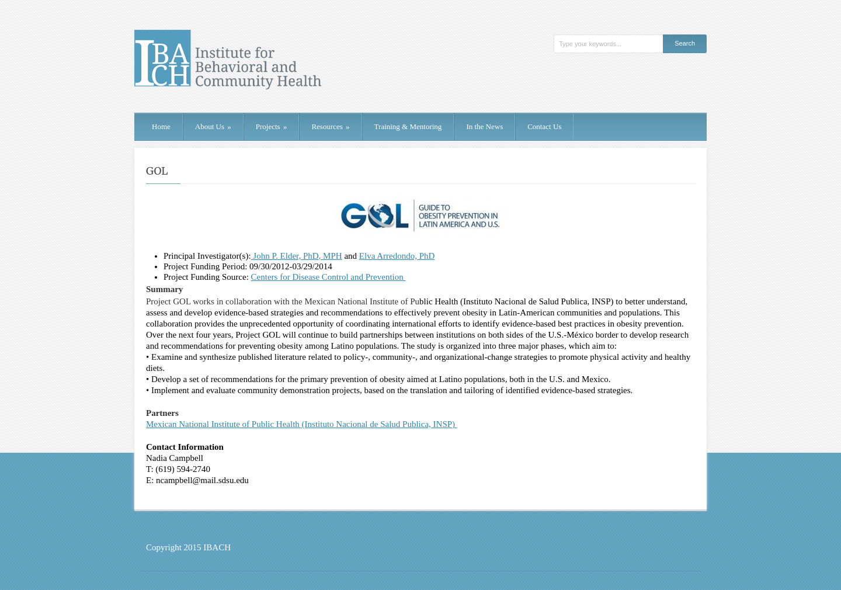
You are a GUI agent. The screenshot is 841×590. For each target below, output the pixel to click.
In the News (484, 126)
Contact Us (544, 126)
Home (161, 126)
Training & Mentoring (408, 126)
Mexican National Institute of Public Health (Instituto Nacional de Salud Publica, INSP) (301, 424)
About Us (213, 126)
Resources (330, 126)
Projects (271, 126)
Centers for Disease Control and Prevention (328, 277)
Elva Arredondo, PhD (397, 256)
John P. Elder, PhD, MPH (296, 256)
